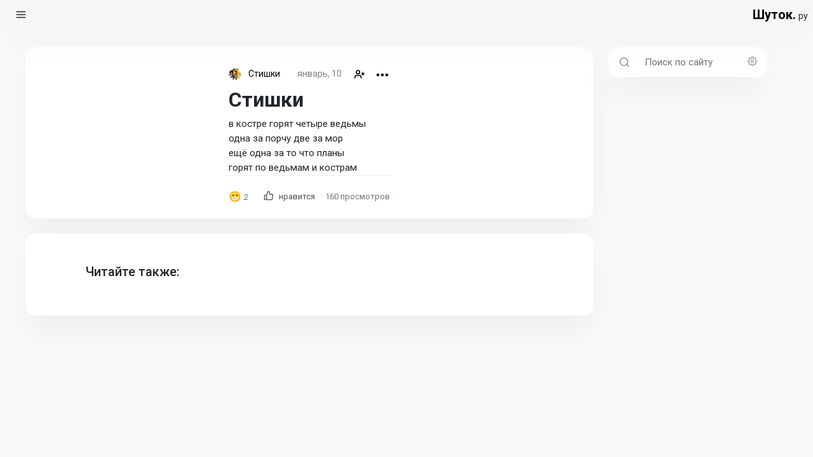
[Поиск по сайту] (702, 62)
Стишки (264, 74)
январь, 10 (319, 74)
